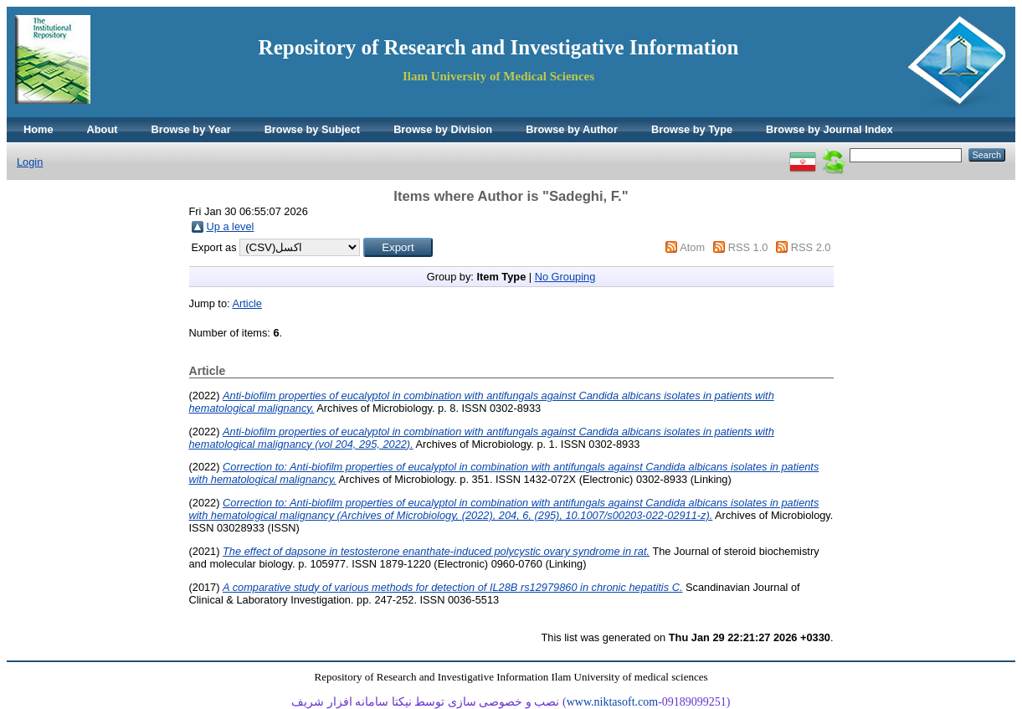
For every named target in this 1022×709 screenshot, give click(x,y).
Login (30, 162)
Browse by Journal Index (829, 129)
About (102, 129)
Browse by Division (442, 129)
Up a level (230, 226)
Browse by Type (691, 129)
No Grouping (565, 276)
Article (247, 303)
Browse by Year (191, 129)
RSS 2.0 (811, 247)
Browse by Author (572, 129)
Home (38, 129)
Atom (692, 247)
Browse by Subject (312, 129)
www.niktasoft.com (613, 702)
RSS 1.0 (748, 247)
